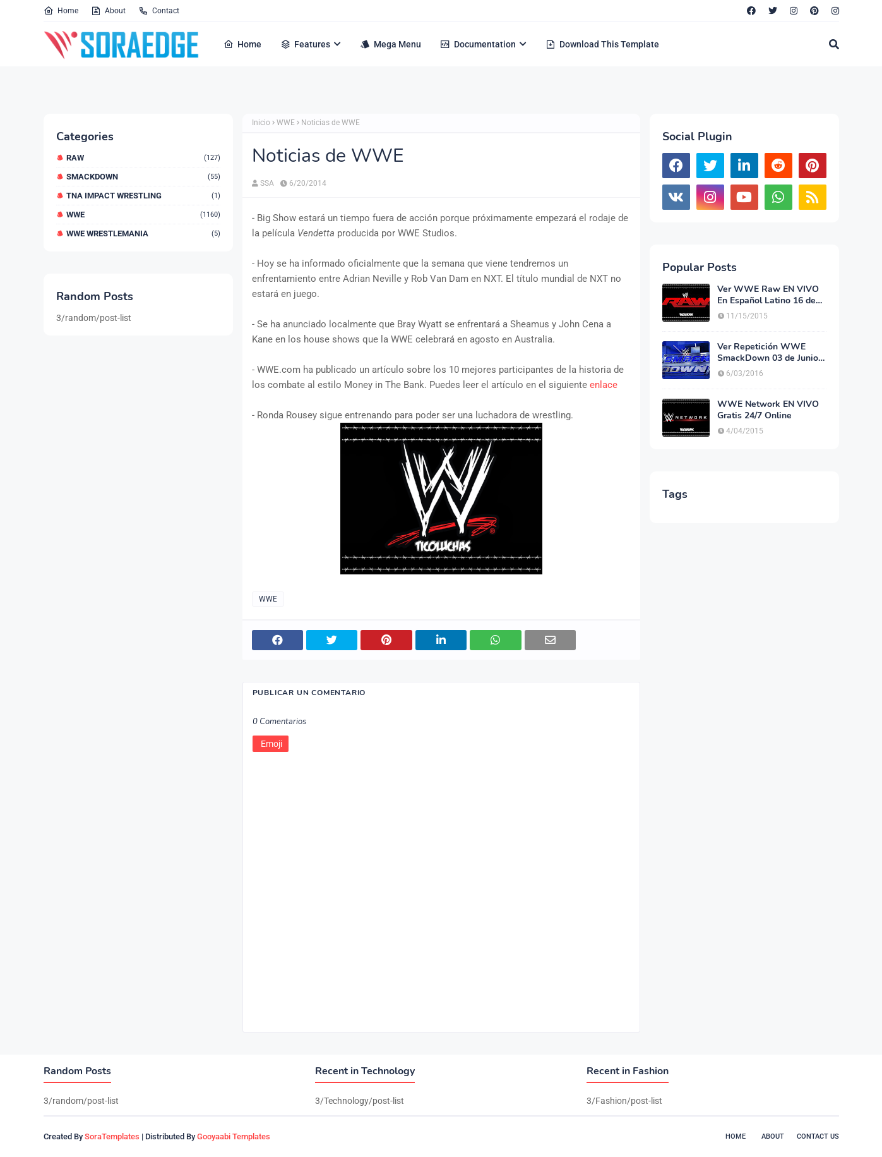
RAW (143, 157)
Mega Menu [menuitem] (390, 44)
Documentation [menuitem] (478, 44)
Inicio (261, 122)
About (108, 11)
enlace (603, 385)
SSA (267, 183)
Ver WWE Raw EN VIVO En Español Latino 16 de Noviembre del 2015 (768, 295)
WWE (143, 214)
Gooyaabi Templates (233, 1136)
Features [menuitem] (305, 44)
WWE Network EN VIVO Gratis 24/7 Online (768, 410)
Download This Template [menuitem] (602, 44)
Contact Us (818, 1136)
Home (61, 11)
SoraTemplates (112, 1136)
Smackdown (143, 176)
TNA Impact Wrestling (143, 195)
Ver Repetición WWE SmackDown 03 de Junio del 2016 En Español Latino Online (767, 352)
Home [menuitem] (242, 44)
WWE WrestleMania (143, 233)
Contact (158, 11)
